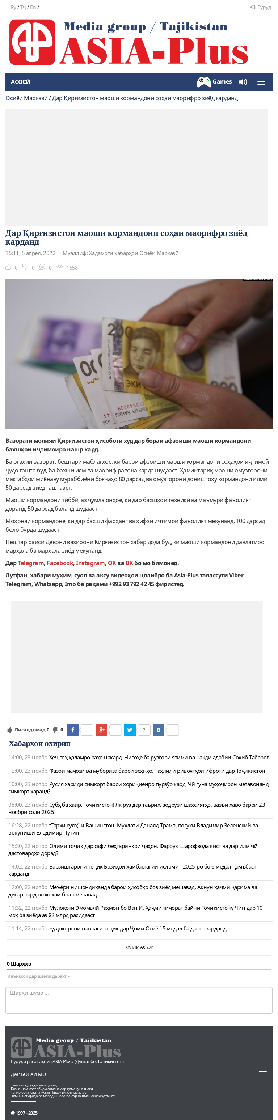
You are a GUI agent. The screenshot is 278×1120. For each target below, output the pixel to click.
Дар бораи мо (28, 1074)
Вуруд (260, 7)
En (33, 7)
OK (112, 563)
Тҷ (23, 7)
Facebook (60, 563)
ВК (129, 563)
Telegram (31, 563)
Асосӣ (20, 82)
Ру (13, 7)
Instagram (90, 563)
